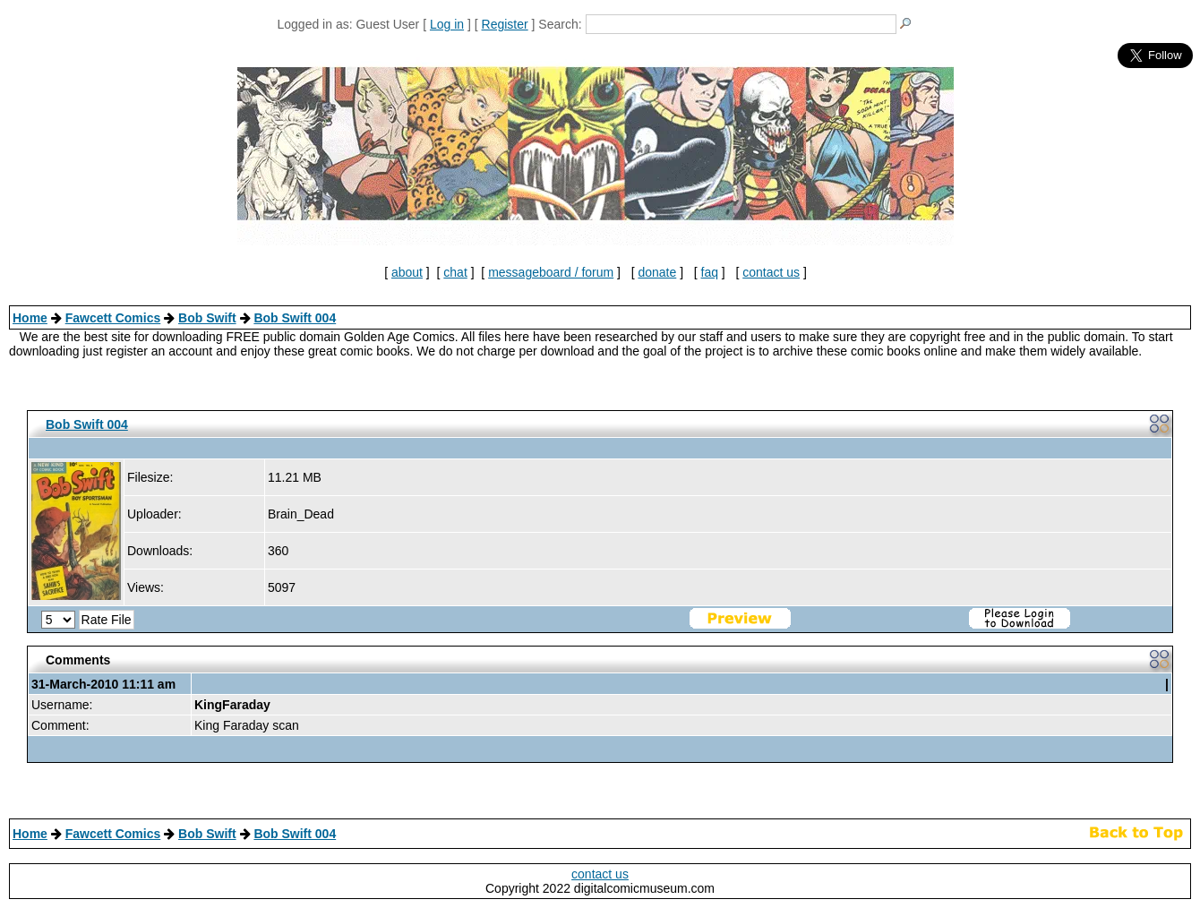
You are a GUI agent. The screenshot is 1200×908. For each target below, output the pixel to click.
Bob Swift (207, 318)
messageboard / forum (550, 272)
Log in (447, 24)
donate (657, 272)
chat (455, 272)
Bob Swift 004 (294, 318)
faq (709, 272)
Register (505, 24)
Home (30, 318)
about (407, 272)
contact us (771, 272)
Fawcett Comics (113, 318)
